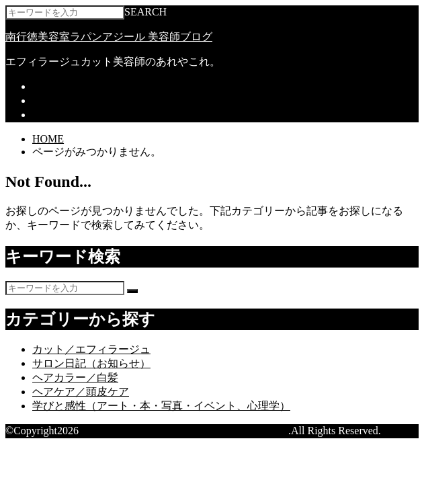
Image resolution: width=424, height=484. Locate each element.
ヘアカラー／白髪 (75, 377)
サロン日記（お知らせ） (91, 363)
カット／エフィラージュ (91, 349)
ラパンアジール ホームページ (103, 86)
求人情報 (53, 114)
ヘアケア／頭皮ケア (80, 391)
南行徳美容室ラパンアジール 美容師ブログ (108, 36)
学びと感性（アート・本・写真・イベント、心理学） (161, 405)
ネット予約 (59, 100)
